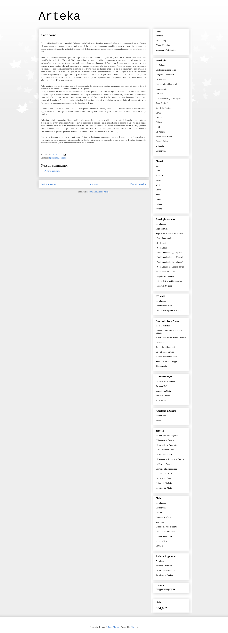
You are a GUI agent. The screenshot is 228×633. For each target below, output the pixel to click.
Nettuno (159, 204)
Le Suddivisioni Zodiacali (166, 84)
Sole (157, 166)
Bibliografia (161, 151)
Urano (158, 199)
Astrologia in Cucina (164, 575)
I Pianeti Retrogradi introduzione (169, 281)
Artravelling (161, 40)
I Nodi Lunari (161, 248)
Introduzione (161, 224)
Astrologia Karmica (164, 566)
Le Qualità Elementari (165, 75)
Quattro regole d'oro (164, 306)
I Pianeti (159, 117)
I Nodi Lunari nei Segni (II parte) (169, 257)
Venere (158, 180)
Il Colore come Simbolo (165, 381)
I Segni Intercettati (163, 238)
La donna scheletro (163, 517)
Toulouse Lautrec (163, 396)
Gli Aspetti (160, 132)
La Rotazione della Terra (166, 70)
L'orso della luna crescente (166, 527)
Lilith (158, 127)
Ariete (158, 420)
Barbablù (159, 546)
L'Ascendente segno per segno (168, 98)
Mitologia (160, 146)
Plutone (159, 209)
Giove (158, 190)
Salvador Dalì (161, 386)
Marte (158, 185)
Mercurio (159, 175)
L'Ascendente (161, 89)
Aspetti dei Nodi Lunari (165, 272)
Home (158, 31)
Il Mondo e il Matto (164, 488)
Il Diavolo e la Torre (164, 473)
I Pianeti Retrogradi (164, 286)
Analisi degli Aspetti (164, 137)
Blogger (134, 627)
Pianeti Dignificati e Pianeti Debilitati (171, 338)
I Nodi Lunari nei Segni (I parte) (169, 253)
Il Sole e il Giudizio (164, 483)
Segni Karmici (162, 229)
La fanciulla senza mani (165, 532)
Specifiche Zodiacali (57, 158)
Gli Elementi (161, 79)
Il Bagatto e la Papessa (165, 440)
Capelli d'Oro (161, 541)
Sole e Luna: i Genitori (165, 352)
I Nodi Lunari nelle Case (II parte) (170, 267)
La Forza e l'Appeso (164, 464)
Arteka (59, 16)
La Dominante (161, 342)
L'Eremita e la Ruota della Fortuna (170, 459)
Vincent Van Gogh (163, 391)
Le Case (159, 113)
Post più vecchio (138, 184)
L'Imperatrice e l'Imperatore (167, 445)
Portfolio (159, 36)
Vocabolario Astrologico (166, 50)
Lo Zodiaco (160, 65)
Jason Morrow (114, 627)
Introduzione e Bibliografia (167, 435)
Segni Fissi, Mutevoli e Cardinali (169, 233)
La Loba (159, 513)
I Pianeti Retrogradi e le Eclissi (168, 310)
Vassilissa (160, 522)
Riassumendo (161, 366)
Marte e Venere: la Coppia (166, 357)
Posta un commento (52, 171)
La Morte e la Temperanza (166, 469)
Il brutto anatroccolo (164, 536)
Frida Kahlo (160, 400)
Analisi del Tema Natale (165, 570)
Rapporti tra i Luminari (165, 347)
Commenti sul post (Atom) (98, 192)
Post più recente (48, 184)
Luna (158, 171)
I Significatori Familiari (165, 276)
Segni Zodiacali (162, 103)
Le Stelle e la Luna (163, 478)
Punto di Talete (162, 141)
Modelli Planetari (163, 326)
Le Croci (159, 94)
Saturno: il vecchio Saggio (166, 361)
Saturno (159, 194)
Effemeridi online (163, 45)
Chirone (159, 122)
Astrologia (160, 561)
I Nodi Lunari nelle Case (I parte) (169, 262)
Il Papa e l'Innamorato (165, 450)
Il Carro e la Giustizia (164, 454)
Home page (93, 184)
